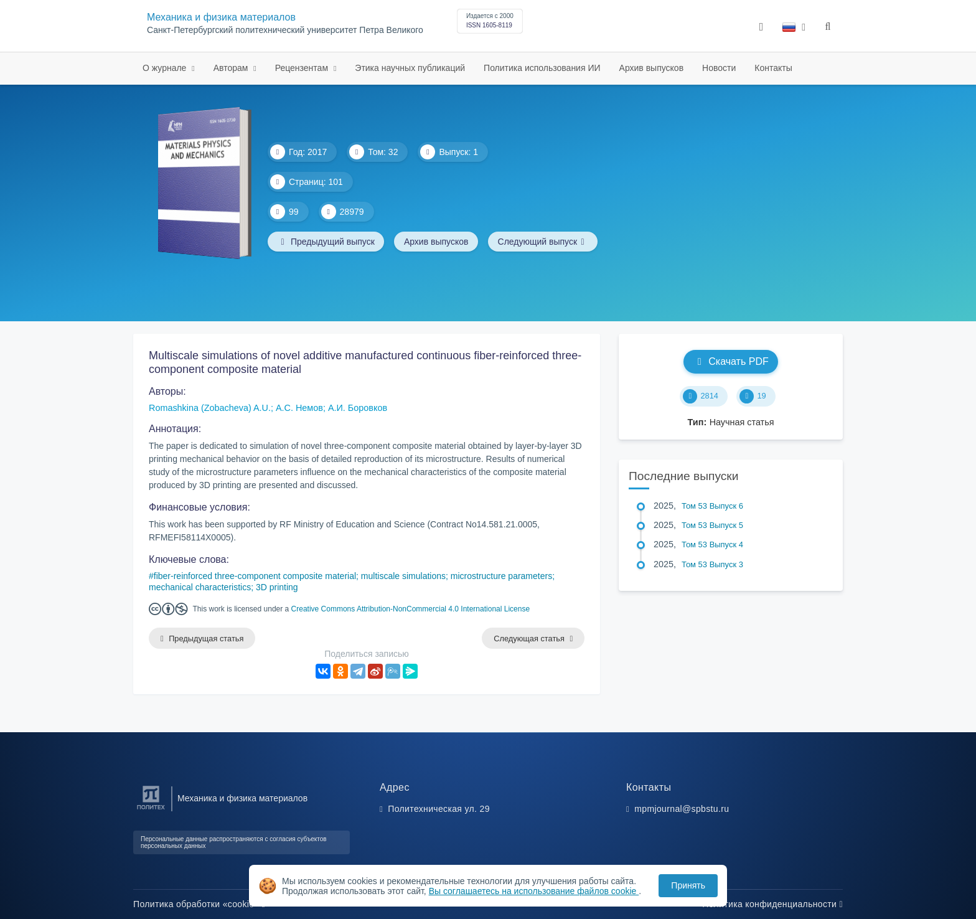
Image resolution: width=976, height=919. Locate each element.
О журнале (166, 68)
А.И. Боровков (357, 408)
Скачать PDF (730, 361)
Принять (688, 885)
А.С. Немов (299, 408)
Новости (719, 68)
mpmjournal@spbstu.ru (681, 809)
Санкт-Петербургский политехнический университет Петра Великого (285, 30)
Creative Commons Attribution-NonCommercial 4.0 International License (410, 609)
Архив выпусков (651, 68)
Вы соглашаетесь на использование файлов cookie (534, 891)
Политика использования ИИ (542, 68)
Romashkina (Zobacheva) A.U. (210, 408)
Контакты (773, 68)
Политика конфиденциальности (772, 904)
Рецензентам (303, 68)
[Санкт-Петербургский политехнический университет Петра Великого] (151, 809)
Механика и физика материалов (221, 17)
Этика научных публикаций (410, 68)
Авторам (232, 68)
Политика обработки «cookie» (199, 904)
